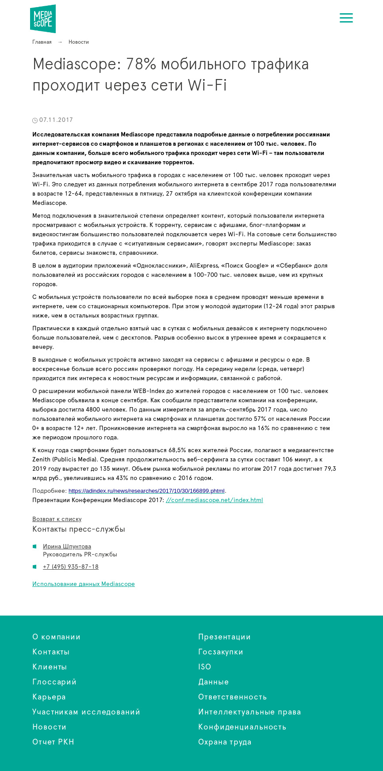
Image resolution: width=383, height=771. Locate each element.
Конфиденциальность (242, 727)
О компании (56, 637)
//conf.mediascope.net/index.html (214, 500)
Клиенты (49, 667)
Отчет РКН (53, 742)
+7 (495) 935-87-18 (71, 567)
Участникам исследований (86, 712)
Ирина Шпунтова (67, 547)
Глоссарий (54, 682)
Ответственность (232, 697)
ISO (204, 667)
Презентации (224, 637)
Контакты (51, 652)
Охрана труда (225, 742)
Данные (213, 682)
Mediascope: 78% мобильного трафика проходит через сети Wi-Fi (48, 18)
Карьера (49, 697)
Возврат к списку (56, 519)
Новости (49, 727)
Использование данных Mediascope (83, 584)
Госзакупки (221, 652)
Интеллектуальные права (249, 712)
